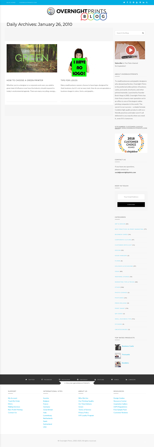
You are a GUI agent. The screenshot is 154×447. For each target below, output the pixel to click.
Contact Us (12, 412)
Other (117, 287)
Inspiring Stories (122, 276)
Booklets (125, 363)
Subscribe (118, 63)
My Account (12, 398)
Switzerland (47, 424)
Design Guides (119, 398)
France (45, 404)
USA (45, 427)
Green (80, 407)
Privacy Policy (83, 412)
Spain (45, 421)
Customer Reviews (121, 412)
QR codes (119, 313)
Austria (46, 398)
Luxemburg (47, 415)
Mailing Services (14, 407)
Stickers (118, 324)
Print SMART (120, 308)
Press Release (121, 303)
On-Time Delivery (85, 404)
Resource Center (120, 401)
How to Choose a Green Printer (25, 80)
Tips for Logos (69, 80)
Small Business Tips (123, 319)
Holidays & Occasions (124, 266)
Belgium (46, 401)
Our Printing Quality (86, 401)
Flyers (117, 261)
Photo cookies (121, 292)
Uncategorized (121, 329)
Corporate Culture (123, 240)
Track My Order (14, 401)
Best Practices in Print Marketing (129, 229)
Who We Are (83, 398)
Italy (45, 412)
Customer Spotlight (123, 245)
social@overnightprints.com (125, 172)
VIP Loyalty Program (86, 415)
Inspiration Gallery (120, 404)
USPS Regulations (120, 407)
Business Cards (121, 234)
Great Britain (48, 410)
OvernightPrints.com (28, 2)
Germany (46, 407)
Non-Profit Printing (15, 410)
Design (118, 250)
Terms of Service (84, 410)
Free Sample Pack (120, 410)
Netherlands (48, 418)
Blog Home (11, 2)
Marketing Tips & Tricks (125, 282)
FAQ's (10, 404)
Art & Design (120, 224)
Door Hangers (121, 255)
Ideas (117, 271)
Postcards (119, 298)
